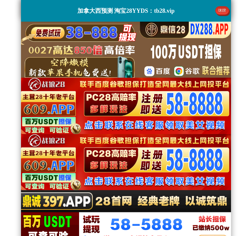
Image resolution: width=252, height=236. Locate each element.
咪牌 (222, 10)
